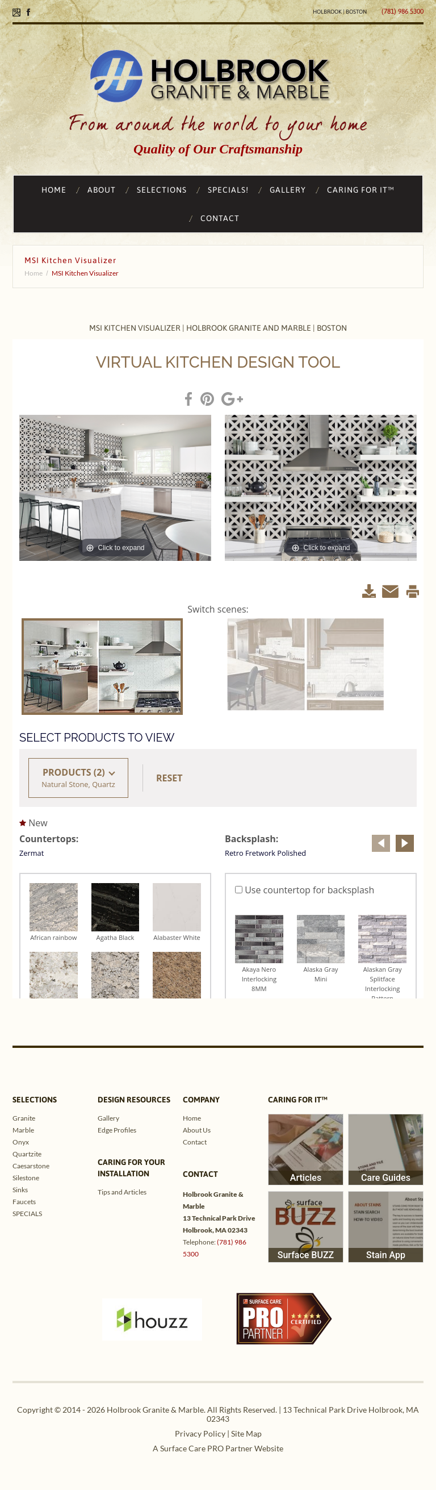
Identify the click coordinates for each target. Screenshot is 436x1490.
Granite (23, 1118)
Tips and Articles (122, 1192)
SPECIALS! (228, 189)
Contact (195, 1142)
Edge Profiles (117, 1130)
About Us (197, 1130)
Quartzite (26, 1154)
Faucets (24, 1201)
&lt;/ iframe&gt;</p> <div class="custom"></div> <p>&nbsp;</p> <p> (218, 668)
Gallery (108, 1118)
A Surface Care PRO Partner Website (218, 1448)
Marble (23, 1130)
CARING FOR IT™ (361, 189)
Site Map (246, 1433)
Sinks (20, 1189)
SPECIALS (27, 1213)
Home (33, 273)
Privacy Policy (200, 1433)
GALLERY (288, 189)
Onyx (20, 1142)
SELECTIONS (162, 189)
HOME (53, 189)
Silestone (25, 1177)
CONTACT (220, 218)
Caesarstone (30, 1166)
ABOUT (101, 189)
